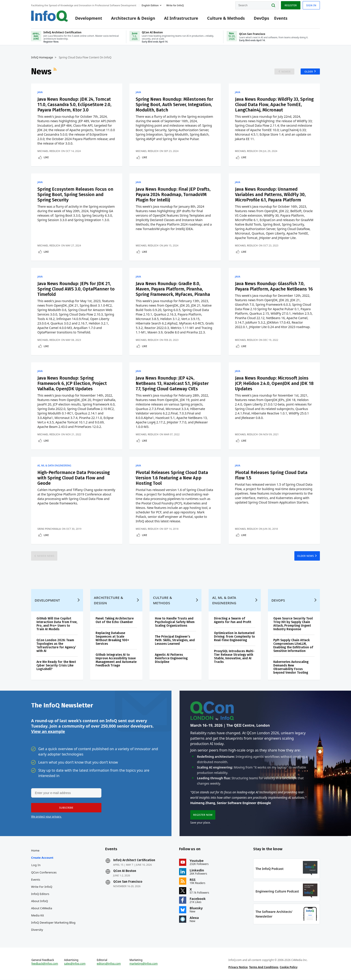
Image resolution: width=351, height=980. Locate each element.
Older (308, 71)
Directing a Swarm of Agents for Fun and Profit (232, 620)
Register (291, 5)
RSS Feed (55, 71)
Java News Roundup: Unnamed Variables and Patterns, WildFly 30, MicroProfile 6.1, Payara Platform (270, 194)
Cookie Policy (288, 967)
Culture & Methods (226, 18)
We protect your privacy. (46, 817)
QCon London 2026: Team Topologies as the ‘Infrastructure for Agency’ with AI (56, 645)
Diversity (37, 930)
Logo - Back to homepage (49, 16)
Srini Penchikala (49, 528)
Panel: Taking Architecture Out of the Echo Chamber (115, 620)
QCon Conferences (44, 873)
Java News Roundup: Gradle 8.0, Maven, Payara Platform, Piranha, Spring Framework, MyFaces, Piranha (173, 289)
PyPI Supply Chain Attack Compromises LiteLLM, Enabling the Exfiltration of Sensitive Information (293, 645)
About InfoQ (39, 901)
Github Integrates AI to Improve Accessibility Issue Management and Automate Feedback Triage (116, 660)
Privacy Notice (238, 967)
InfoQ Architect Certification (134, 860)
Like (46, 157)
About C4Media (41, 908)
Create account (42, 858)
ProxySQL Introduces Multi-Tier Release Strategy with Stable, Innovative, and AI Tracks (234, 656)
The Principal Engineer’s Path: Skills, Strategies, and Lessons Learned (175, 640)
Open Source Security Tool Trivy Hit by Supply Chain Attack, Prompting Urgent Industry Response (293, 624)
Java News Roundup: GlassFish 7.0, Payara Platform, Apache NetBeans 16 (274, 286)
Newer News (45, 555)
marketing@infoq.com (143, 964)
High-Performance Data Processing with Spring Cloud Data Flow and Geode (73, 478)
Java (40, 92)
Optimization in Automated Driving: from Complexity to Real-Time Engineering (234, 636)
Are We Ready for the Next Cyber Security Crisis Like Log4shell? (56, 665)
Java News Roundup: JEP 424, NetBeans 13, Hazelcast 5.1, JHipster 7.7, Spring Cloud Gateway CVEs (172, 383)
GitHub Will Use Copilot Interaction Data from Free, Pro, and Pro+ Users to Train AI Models (56, 624)
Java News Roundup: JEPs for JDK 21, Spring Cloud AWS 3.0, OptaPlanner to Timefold (76, 289)
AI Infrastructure (181, 18)
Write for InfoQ (41, 887)
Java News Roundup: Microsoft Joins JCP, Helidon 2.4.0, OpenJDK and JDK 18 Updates (274, 383)
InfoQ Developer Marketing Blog (53, 923)
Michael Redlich (48, 151)
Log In (36, 865)
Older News (305, 555)
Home (35, 851)
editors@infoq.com (109, 964)
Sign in (311, 5)
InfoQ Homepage (42, 57)
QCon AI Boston (124, 871)
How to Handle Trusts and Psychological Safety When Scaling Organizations (175, 622)
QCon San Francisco (127, 882)
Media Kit (37, 916)
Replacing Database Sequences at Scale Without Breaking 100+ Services (112, 638)
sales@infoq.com (75, 964)
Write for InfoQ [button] (175, 5)
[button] (66, 808)
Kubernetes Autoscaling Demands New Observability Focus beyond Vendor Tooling (290, 667)
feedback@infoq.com (44, 964)
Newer (286, 71)
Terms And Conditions (263, 967)
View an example (48, 731)
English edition (150, 5)
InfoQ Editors (40, 894)
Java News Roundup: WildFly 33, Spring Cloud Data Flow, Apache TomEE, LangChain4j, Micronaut (274, 104)
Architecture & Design (133, 18)
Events (280, 18)
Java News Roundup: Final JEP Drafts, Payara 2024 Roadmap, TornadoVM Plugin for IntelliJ (173, 194)
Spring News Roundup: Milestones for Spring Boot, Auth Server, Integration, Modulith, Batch (174, 104)
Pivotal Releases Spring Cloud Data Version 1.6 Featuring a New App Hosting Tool (172, 478)
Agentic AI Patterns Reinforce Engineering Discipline (171, 658)
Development (88, 18)
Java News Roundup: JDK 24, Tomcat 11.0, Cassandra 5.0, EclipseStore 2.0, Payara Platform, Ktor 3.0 (74, 104)
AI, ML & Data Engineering (54, 465)
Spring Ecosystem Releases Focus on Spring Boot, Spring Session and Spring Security (75, 194)
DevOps (261, 18)
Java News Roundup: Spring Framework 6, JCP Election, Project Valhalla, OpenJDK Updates (72, 383)
